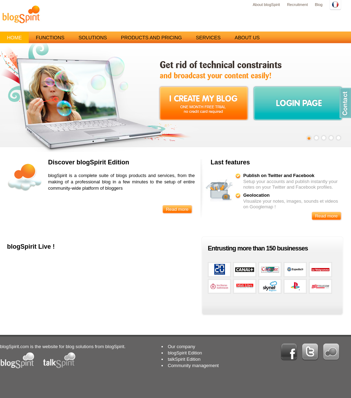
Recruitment (297, 4)
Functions (50, 37)
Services (208, 37)
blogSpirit (21, 14)
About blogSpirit (266, 4)
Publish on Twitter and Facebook (278, 175)
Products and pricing (151, 37)
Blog (319, 4)
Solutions (93, 37)
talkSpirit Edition (184, 359)
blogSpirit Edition (185, 352)
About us (247, 37)
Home (14, 37)
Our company (181, 346)
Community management (193, 365)
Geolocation (256, 195)
